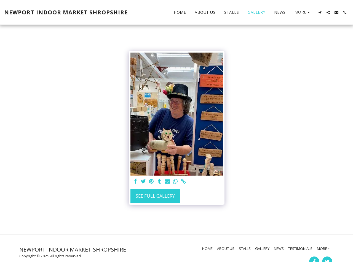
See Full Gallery (155, 196)
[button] (320, 12)
